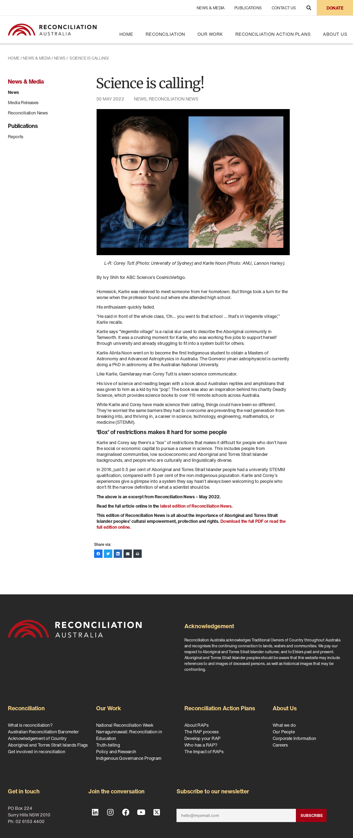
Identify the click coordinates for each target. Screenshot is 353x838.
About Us (335, 34)
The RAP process (201, 731)
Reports (15, 136)
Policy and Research (116, 751)
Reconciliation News (28, 113)
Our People (284, 731)
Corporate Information (294, 738)
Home (126, 34)
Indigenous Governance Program (129, 758)
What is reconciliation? (30, 725)
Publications (248, 8)
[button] (308, 7)
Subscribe (312, 815)
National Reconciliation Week (124, 725)
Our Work (210, 34)
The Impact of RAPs (203, 751)
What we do (284, 725)
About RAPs (196, 725)
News (59, 58)
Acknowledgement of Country (37, 738)
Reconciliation (165, 34)
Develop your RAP (202, 738)
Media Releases (23, 102)
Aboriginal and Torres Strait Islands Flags (48, 745)
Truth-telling (108, 745)
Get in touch (23, 791)
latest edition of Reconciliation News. (197, 506)
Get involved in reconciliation (36, 751)
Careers (280, 745)
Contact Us (284, 8)
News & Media (211, 8)
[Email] (236, 815)
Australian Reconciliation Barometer (43, 731)
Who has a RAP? (200, 745)
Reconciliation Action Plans (273, 34)
